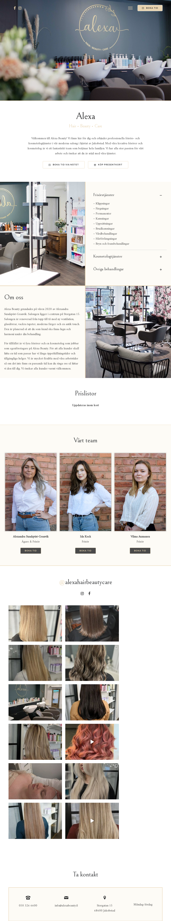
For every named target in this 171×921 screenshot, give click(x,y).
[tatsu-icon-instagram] (20, 8)
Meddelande (16, 850)
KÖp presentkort (108, 164)
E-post (13, 831)
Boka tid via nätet (64, 164)
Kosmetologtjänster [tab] (128, 256)
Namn (13, 813)
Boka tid (150, 8)
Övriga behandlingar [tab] (128, 269)
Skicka (17, 883)
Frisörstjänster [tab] (128, 195)
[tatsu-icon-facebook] (15, 8)
